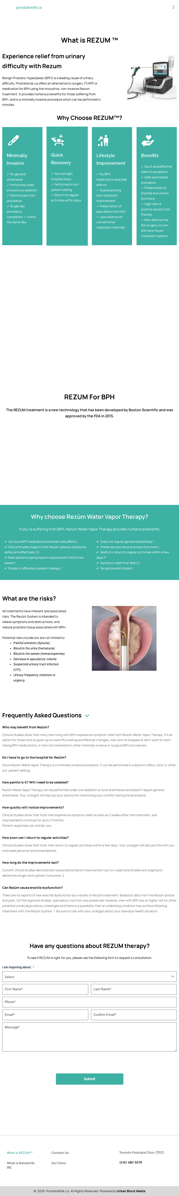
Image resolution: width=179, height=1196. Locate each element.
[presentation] (89, 1062)
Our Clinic (58, 1163)
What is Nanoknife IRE (20, 1165)
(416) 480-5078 (130, 1162)
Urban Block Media (131, 1191)
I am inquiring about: (18, 967)
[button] (173, 7)
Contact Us (60, 1153)
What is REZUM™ (20, 1153)
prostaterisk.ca (29, 7)
